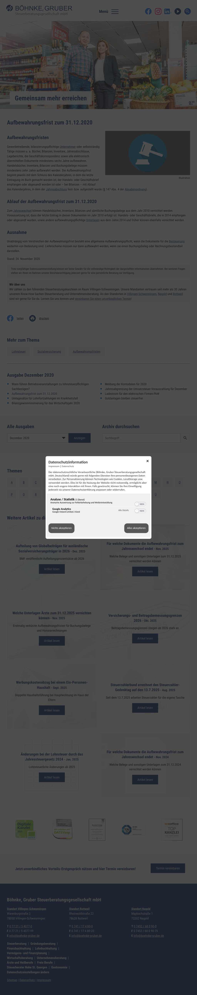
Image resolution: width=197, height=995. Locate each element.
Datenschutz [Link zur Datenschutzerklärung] (68, 466)
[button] (137, 504)
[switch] (140, 504)
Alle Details (123, 510)
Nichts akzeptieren (61, 528)
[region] (98, 506)
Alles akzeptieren (136, 528)
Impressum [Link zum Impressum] (53, 466)
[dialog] (98, 497)
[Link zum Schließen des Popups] (149, 461)
